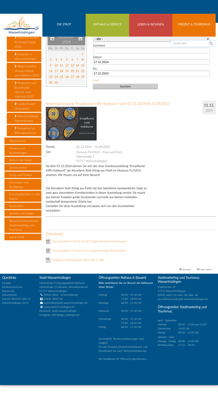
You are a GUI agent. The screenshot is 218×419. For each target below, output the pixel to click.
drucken (187, 303)
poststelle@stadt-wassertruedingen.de (66, 336)
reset (96, 114)
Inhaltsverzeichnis (12, 320)
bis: (95, 102)
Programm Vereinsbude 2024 (78, 294)
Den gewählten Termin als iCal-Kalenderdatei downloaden (89, 284)
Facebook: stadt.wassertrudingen (58, 344)
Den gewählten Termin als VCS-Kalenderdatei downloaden (89, 275)
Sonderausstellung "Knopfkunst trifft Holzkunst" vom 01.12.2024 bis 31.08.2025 (108, 137)
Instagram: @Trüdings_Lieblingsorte (59, 348)
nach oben (206, 303)
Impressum (8, 324)
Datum (97, 91)
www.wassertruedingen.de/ (59, 340)
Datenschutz (9, 328)
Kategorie (99, 68)
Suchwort (99, 79)
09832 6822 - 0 (50, 328)
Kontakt (6, 316)
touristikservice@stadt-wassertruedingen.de (183, 332)
